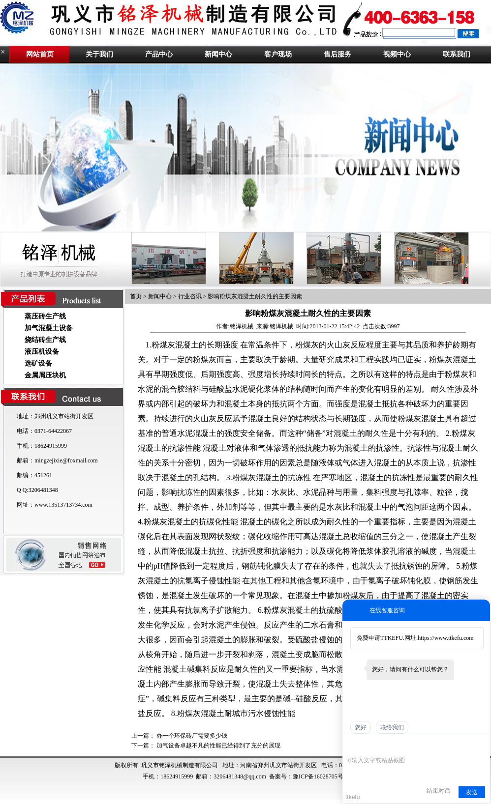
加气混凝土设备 (49, 328)
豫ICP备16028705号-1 (320, 776)
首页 (136, 296)
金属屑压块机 (45, 375)
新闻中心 (218, 54)
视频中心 (397, 54)
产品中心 (159, 54)
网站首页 (40, 54)
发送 (472, 792)
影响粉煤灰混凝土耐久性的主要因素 (255, 296)
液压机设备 (42, 351)
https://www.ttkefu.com (445, 637)
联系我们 (456, 54)
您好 (361, 727)
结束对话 (438, 790)
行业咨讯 (190, 296)
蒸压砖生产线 (45, 316)
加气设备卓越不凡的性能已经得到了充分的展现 (218, 745)
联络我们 (392, 727)
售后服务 (337, 54)
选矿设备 (38, 363)
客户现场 (278, 54)
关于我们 (99, 54)
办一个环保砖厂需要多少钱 (191, 735)
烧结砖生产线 (45, 340)
